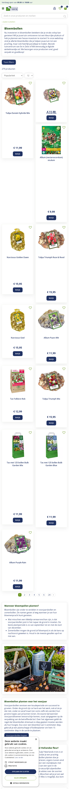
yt (40, 773)
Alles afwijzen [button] (20, 778)
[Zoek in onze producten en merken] (34, 15)
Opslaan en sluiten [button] (20, 772)
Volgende (53, 393)
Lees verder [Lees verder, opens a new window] (19, 757)
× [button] (36, 739)
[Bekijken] (65, 8)
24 (49, 393)
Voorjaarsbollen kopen (16, 533)
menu (3, 8)
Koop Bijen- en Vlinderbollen (19, 671)
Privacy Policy (52, 786)
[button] (20, 783)
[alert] (20, 762)
